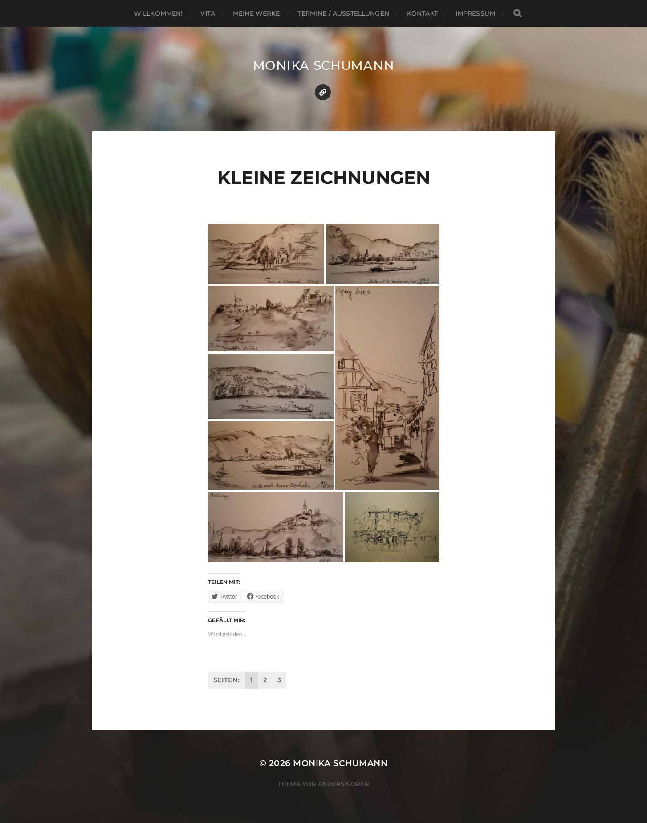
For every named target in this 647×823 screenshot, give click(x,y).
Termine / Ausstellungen (343, 13)
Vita (207, 13)
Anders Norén (343, 783)
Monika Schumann (324, 65)
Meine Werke (256, 13)
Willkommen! (158, 13)
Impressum (475, 13)
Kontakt (422, 13)
